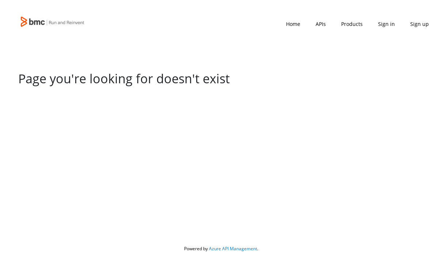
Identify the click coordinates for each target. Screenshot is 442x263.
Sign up (419, 23)
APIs (321, 23)
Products (352, 23)
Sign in (386, 23)
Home (293, 23)
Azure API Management (233, 248)
